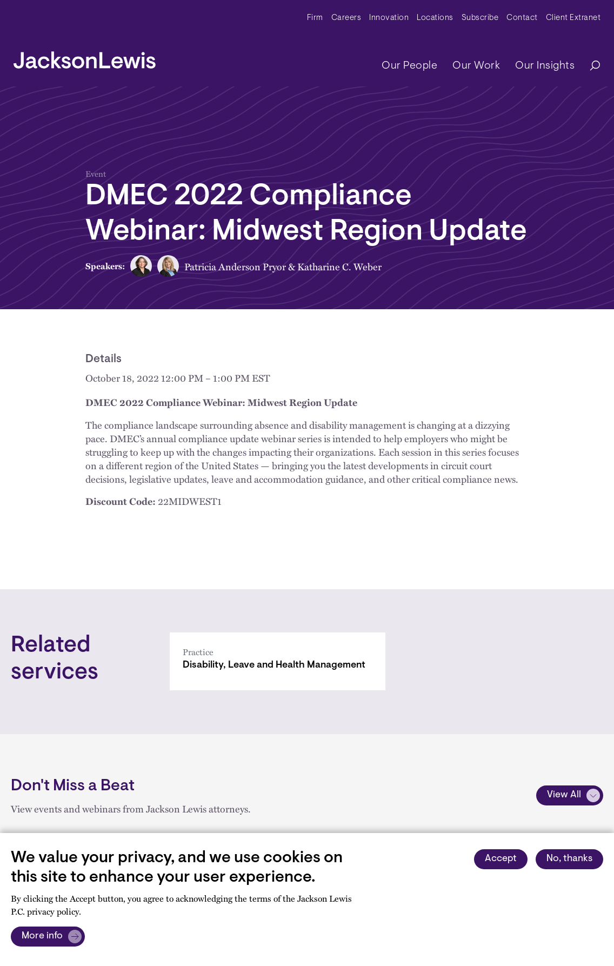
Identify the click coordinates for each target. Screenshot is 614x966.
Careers (346, 18)
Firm (315, 18)
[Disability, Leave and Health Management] (277, 661)
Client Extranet (573, 18)
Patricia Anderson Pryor (235, 266)
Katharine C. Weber (339, 266)
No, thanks (569, 859)
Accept (501, 859)
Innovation (389, 18)
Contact (522, 18)
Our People (409, 66)
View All (564, 795)
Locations (435, 18)
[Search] (589, 66)
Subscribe (480, 18)
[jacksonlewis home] (85, 57)
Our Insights (545, 66)
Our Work (476, 66)
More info (42, 936)
